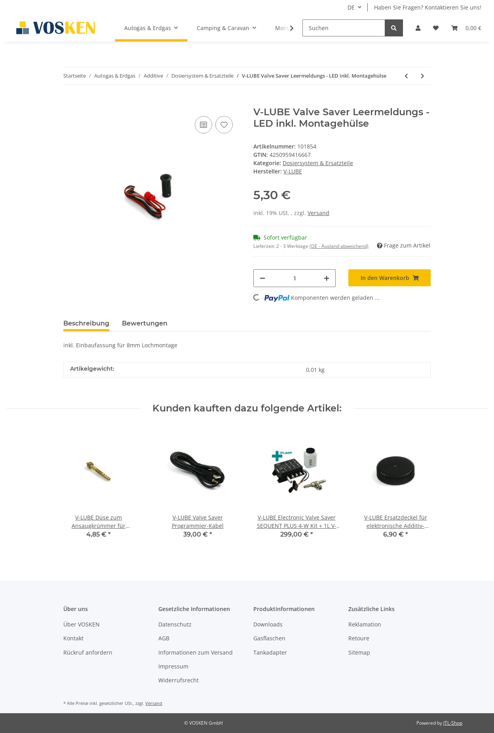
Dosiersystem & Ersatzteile (318, 163)
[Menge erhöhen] (326, 278)
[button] (418, 28)
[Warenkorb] (466, 28)
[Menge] (294, 278)
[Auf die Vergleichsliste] (203, 124)
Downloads (268, 624)
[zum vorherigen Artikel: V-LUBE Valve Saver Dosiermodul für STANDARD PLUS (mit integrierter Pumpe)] (406, 75)
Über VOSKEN (81, 624)
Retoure (358, 638)
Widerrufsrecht (178, 680)
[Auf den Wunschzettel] (224, 124)
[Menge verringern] (262, 278)
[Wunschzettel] (436, 28)
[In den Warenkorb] (69, 102)
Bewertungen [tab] (144, 323)
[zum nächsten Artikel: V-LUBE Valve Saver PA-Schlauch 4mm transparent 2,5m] (422, 75)
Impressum (173, 666)
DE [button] (351, 7)
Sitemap (359, 652)
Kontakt (73, 638)
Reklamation (364, 624)
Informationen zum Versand (195, 652)
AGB (163, 638)
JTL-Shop (452, 723)
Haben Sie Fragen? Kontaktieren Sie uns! (427, 7)
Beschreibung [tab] (86, 323)
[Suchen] (343, 27)
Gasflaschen (269, 638)
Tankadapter (270, 652)
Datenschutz (175, 624)
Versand (318, 213)
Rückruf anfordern (87, 652)
